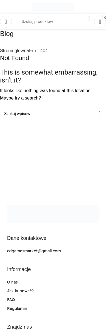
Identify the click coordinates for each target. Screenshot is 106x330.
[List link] (53, 251)
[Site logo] (53, 6)
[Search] (53, 113)
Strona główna (14, 50)
